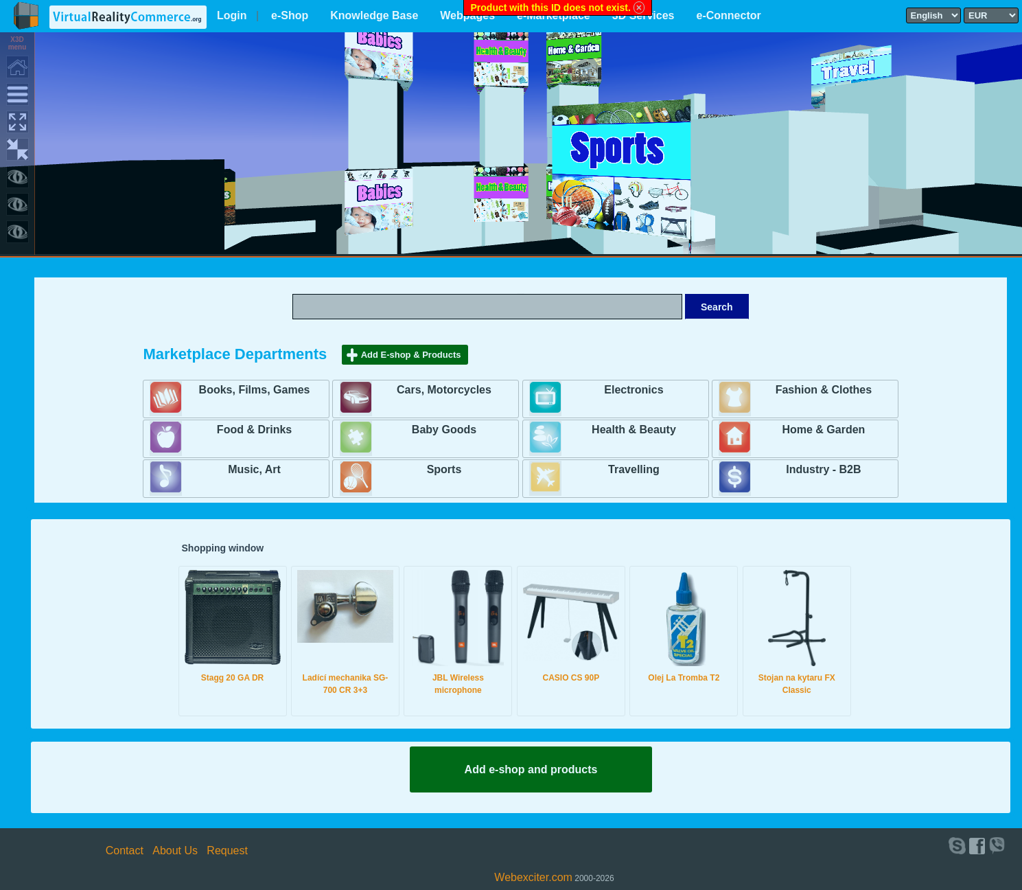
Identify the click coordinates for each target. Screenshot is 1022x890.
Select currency (968, 7)
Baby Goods (444, 429)
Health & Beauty (634, 429)
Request (227, 850)
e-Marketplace (553, 15)
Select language (911, 7)
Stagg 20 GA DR (232, 678)
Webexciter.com (533, 877)
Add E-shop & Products (411, 355)
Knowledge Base (374, 15)
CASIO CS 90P (571, 678)
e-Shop (289, 15)
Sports (444, 469)
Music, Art (254, 469)
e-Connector (728, 15)
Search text (520, 293)
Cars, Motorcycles (444, 390)
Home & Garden (823, 429)
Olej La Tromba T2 (683, 678)
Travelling (634, 469)
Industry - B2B (823, 469)
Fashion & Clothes (824, 390)
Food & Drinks (254, 429)
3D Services (643, 15)
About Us (175, 850)
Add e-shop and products (531, 769)
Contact (124, 850)
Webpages (467, 15)
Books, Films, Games (254, 390)
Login (232, 15)
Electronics (633, 390)
